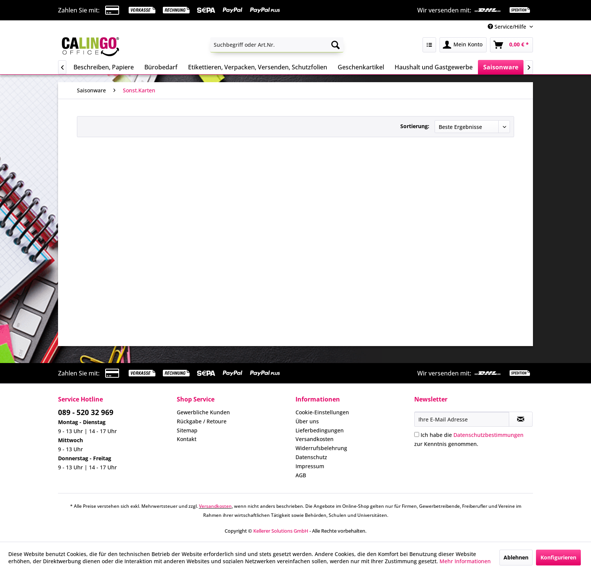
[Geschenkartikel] (360, 67)
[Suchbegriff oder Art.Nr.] (276, 44)
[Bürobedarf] (161, 67)
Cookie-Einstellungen (322, 412)
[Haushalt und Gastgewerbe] (433, 67)
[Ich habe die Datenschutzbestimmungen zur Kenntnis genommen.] (416, 434)
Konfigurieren (558, 557)
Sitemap (187, 430)
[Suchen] (335, 44)
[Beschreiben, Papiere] (103, 67)
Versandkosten (315, 439)
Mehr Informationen (465, 561)
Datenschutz (311, 457)
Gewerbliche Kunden (203, 412)
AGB (301, 475)
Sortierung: (414, 126)
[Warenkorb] (511, 44)
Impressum (310, 466)
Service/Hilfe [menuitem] (508, 26)
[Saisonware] (501, 67)
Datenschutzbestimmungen (488, 434)
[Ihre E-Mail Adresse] (461, 419)
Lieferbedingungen (320, 430)
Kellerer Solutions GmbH (280, 530)
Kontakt (186, 439)
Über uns (307, 421)
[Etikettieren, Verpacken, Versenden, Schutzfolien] (257, 67)
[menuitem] (276, 44)
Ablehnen (516, 557)
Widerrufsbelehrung (321, 448)
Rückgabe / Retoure (202, 421)
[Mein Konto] (463, 44)
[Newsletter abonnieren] (521, 419)
